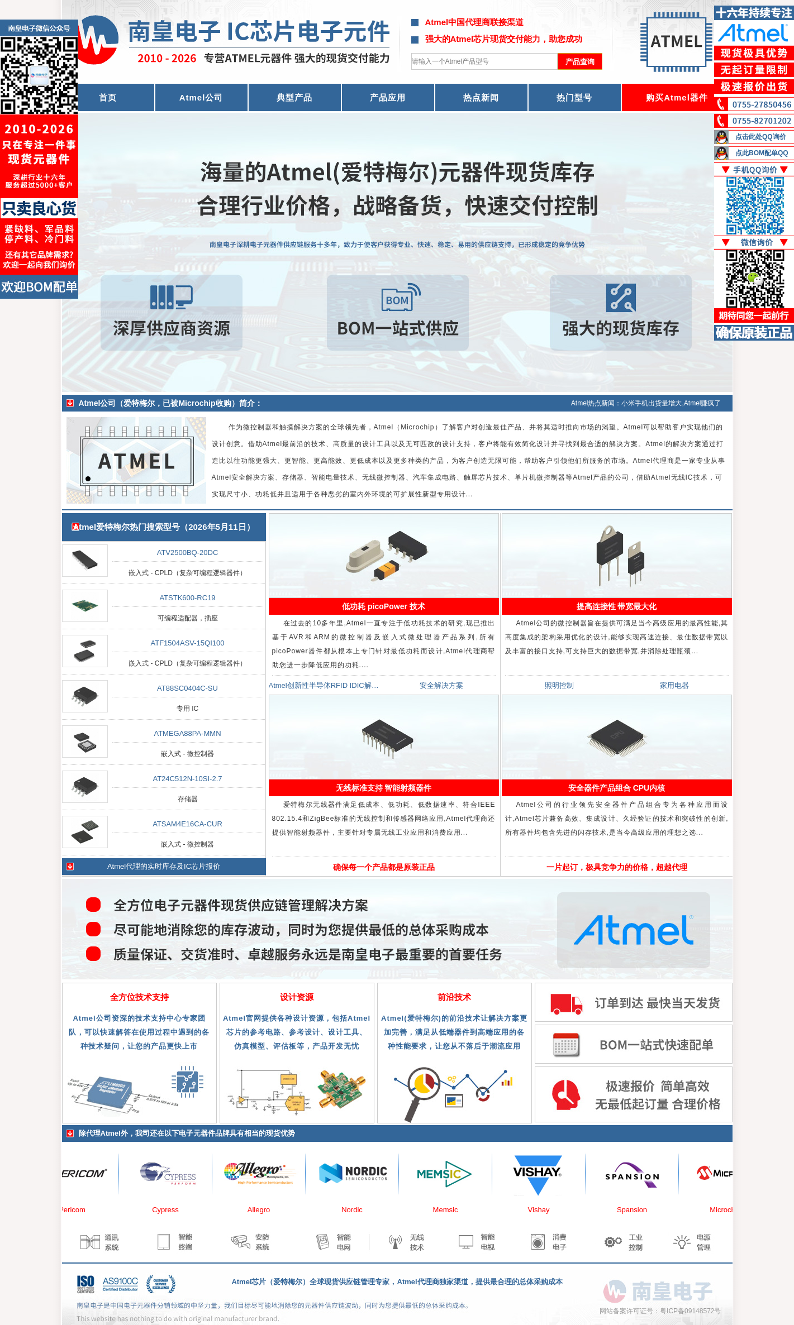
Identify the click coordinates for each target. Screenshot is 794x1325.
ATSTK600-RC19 (187, 598)
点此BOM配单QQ (761, 153)
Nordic (358, 1210)
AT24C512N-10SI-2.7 (187, 778)
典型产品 (294, 97)
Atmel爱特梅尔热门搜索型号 (126, 527)
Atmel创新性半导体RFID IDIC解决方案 (331, 685)
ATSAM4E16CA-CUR (187, 824)
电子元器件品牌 (204, 1133)
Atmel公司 (201, 97)
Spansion (638, 1210)
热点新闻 (481, 97)
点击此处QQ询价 (760, 137)
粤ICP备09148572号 (690, 1311)
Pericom (78, 1210)
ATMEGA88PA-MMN (187, 733)
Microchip (731, 1210)
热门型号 (574, 97)
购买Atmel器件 (677, 97)
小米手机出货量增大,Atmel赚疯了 (671, 403)
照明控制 (559, 685)
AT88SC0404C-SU (187, 688)
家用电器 (674, 685)
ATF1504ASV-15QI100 (187, 643)
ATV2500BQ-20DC (187, 552)
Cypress (171, 1210)
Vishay (545, 1210)
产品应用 (388, 97)
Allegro (265, 1210)
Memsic (451, 1210)
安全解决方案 (441, 685)
